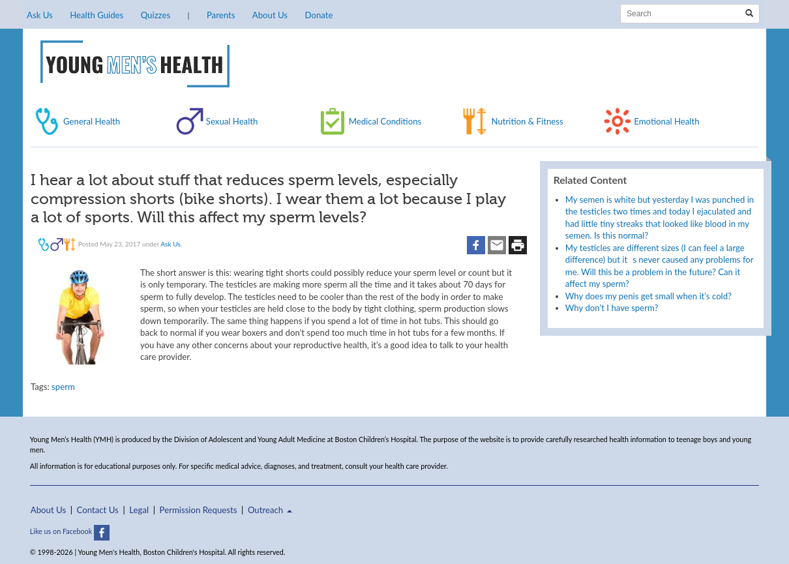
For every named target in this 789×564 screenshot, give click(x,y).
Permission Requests (198, 510)
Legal (139, 510)
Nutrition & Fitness (527, 121)
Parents (221, 15)
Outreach (270, 510)
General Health (91, 121)
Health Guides (96, 15)
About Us (270, 15)
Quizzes (155, 15)
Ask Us (40, 15)
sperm (63, 386)
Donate (319, 15)
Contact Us (98, 510)
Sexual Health (232, 121)
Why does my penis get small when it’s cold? (648, 296)
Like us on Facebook (70, 531)
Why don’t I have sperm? (612, 308)
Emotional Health (666, 121)
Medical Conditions (385, 121)
